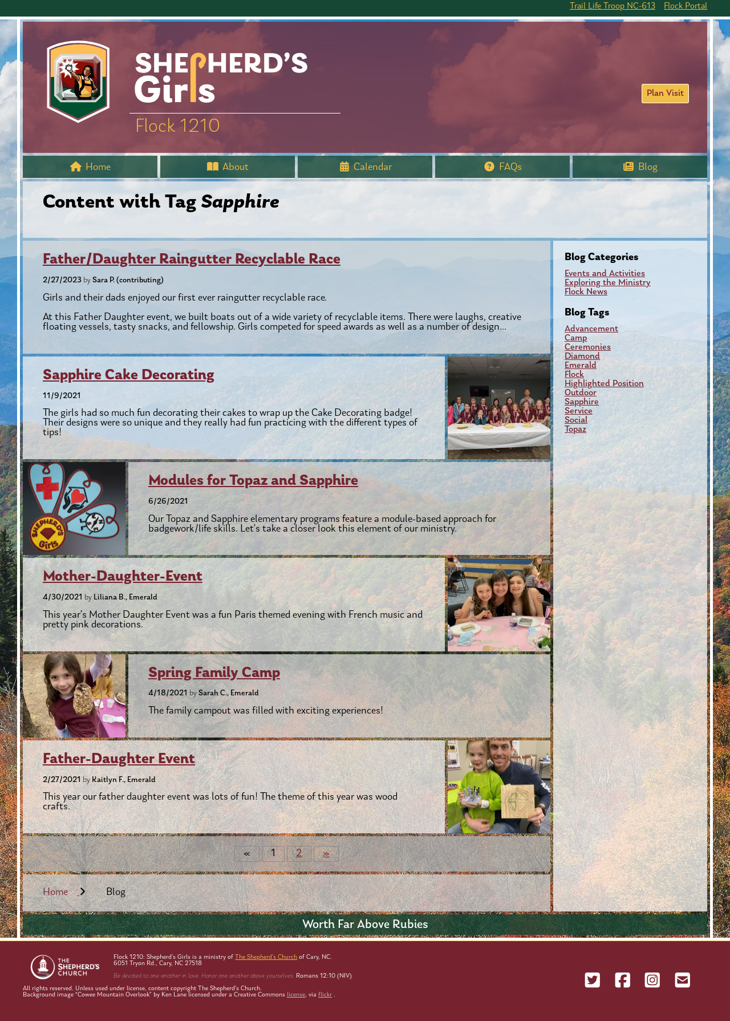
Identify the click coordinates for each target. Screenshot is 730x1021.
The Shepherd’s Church (266, 957)
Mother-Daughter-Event (122, 577)
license (296, 995)
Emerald (581, 365)
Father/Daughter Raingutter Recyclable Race (191, 260)
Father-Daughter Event (119, 759)
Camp (576, 338)
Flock (574, 374)
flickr (325, 995)
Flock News (586, 292)
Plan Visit (665, 93)
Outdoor (581, 393)
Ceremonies (588, 347)
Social (576, 420)
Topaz (575, 429)
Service (579, 411)
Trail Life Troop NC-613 (612, 6)
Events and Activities (605, 273)
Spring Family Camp (214, 673)
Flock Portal (685, 6)
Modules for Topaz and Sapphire (253, 481)
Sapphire (582, 402)
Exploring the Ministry (608, 282)
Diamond (582, 356)
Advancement (591, 329)
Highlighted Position (604, 383)
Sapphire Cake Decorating (128, 375)
